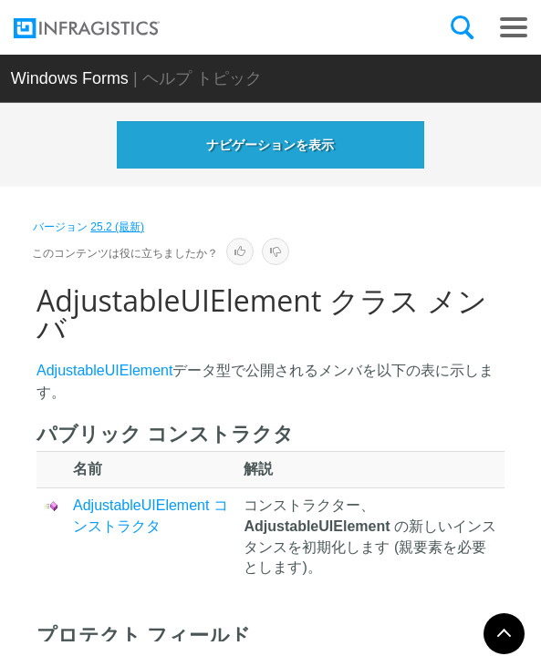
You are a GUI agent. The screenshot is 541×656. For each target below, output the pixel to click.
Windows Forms (70, 78)
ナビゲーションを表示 (270, 145)
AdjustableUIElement (104, 370)
